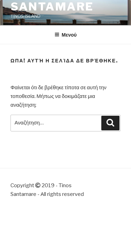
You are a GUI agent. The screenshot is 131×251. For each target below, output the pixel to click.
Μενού (65, 35)
